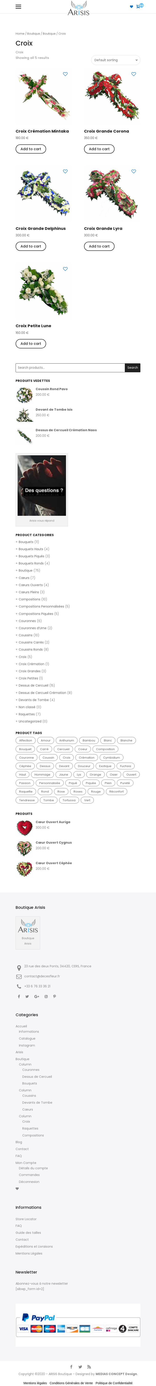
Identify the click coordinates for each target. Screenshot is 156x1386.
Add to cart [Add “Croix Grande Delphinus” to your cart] (31, 246)
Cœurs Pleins (29, 592)
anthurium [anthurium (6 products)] (66, 740)
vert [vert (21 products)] (87, 800)
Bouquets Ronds (31, 563)
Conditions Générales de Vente (71, 1383)
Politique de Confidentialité (114, 1383)
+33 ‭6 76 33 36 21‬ (37, 986)
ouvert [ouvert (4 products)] (131, 774)
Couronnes (27, 621)
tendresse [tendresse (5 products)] (27, 800)
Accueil (21, 1026)
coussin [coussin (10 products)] (48, 757)
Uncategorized (30, 721)
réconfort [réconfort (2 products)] (116, 791)
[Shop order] (114, 60)
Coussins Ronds (31, 649)
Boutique (33, 33)
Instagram (27, 1045)
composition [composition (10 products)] (105, 749)
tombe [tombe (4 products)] (48, 800)
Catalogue (27, 1038)
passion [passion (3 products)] (25, 783)
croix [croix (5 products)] (66, 757)
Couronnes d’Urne (33, 628)
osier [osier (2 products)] (114, 774)
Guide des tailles (28, 1232)
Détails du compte (33, 1168)
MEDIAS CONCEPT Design (116, 1374)
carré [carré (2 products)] (44, 749)
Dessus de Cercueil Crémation (42, 693)
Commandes (29, 1175)
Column (25, 1064)
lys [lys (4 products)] (79, 774)
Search (132, 368)
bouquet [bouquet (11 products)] (25, 749)
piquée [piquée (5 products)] (91, 783)
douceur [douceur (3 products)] (84, 766)
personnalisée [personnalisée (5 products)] (49, 783)
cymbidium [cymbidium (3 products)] (111, 757)
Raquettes (27, 714)
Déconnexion (29, 1182)
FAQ (19, 1156)
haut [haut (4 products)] (22, 774)
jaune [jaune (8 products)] (63, 774)
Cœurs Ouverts (31, 585)
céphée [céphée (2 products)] (25, 766)
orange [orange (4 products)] (95, 774)
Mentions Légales (29, 1253)
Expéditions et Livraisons (34, 1246)
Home (20, 33)
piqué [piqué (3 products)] (73, 783)
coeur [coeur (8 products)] (82, 749)
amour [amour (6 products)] (46, 740)
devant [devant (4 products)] (64, 766)
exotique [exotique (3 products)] (105, 766)
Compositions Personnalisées (41, 606)
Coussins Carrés (31, 642)
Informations (29, 1031)
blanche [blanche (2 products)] (126, 740)
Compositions (29, 599)
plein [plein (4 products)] (108, 783)
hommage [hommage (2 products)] (42, 774)
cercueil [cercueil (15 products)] (63, 749)
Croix (23, 657)
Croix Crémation (31, 664)
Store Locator (26, 1219)
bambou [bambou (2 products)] (89, 740)
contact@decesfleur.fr (42, 976)
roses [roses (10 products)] (78, 791)
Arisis (19, 1052)
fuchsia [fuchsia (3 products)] (125, 766)
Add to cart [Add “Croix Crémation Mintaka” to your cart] (31, 149)
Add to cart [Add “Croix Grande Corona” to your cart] (99, 149)
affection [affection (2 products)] (25, 740)
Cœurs (24, 578)
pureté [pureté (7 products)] (125, 783)
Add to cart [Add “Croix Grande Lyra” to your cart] (99, 246)
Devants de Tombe (34, 700)
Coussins (26, 635)
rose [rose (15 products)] (61, 791)
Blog (19, 1142)
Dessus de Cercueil (33, 685)
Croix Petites (28, 678)
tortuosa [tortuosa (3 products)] (69, 800)
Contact (22, 1149)
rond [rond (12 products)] (45, 791)
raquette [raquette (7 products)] (26, 791)
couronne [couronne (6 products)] (26, 757)
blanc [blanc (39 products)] (108, 740)
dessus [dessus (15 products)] (45, 766)
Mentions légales (35, 1383)
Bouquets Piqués (31, 556)
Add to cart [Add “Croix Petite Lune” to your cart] (31, 343)
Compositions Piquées (36, 614)
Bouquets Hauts (31, 549)
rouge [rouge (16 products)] (96, 791)
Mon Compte (26, 1163)
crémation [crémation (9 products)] (86, 757)
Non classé (27, 707)
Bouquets (26, 542)
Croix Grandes (30, 671)
